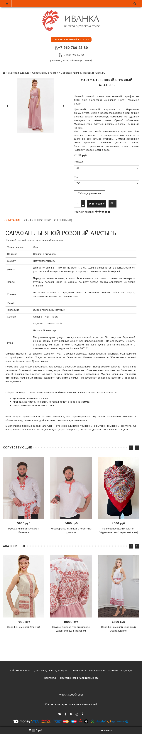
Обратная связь (19, 670)
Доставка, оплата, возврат (50, 670)
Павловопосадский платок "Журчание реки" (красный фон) (118, 530)
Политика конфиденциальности (79, 678)
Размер (78, 162)
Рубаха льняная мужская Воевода (23, 530)
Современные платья (45, 73)
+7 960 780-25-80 (71, 47)
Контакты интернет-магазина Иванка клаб (71, 704)
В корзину (96, 204)
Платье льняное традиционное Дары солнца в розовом (71, 629)
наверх (106, 730)
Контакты (49, 678)
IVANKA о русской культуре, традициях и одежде (102, 670)
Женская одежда (18, 73)
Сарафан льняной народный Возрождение (118, 629)
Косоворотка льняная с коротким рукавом (71, 530)
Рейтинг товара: (84, 212)
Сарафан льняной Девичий (23, 627)
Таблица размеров (89, 193)
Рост (77, 177)
